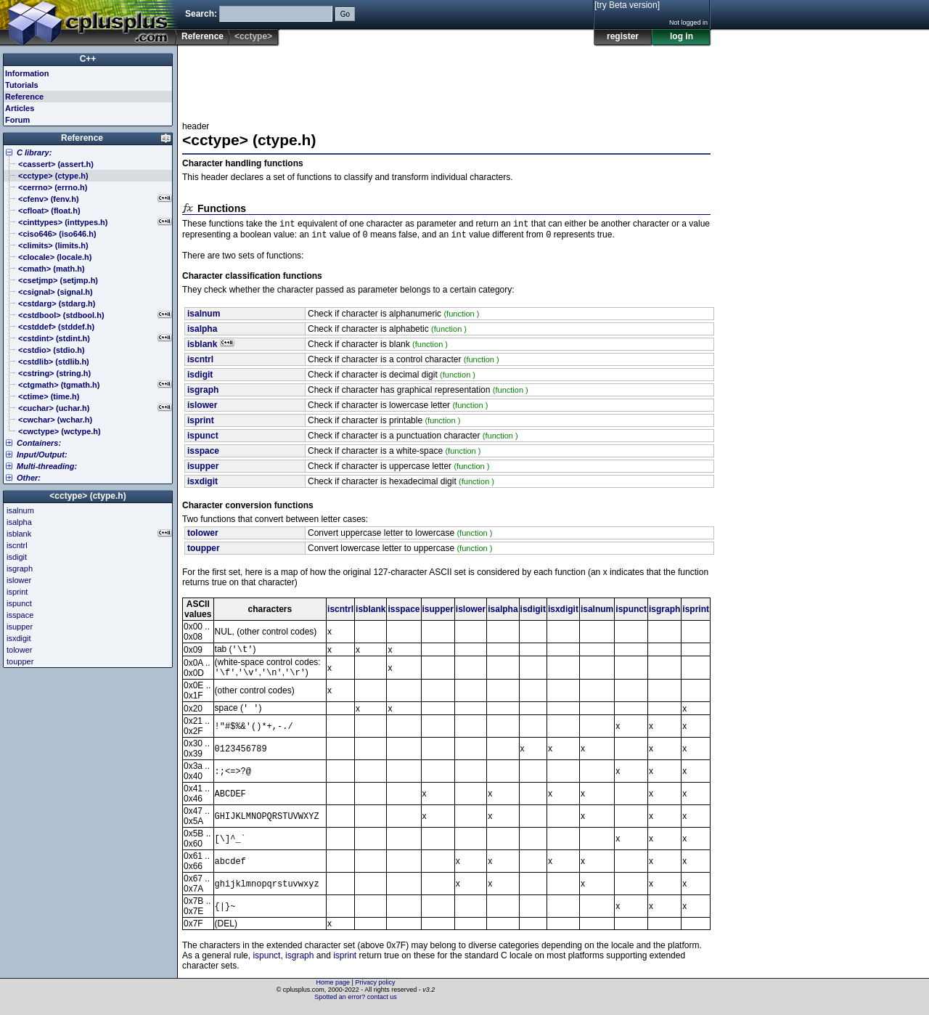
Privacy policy (375, 989)
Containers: (39, 443)
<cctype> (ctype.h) (87, 496)
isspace (404, 612)
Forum (17, 119)
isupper (438, 612)
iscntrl (340, 612)
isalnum (597, 612)
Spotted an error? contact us (355, 1004)
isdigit (533, 612)
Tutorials (21, 85)
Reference (202, 36)
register (623, 36)
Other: (29, 477)
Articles (19, 108)
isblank (370, 612)
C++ (88, 59)
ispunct (631, 612)
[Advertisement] (446, 79)
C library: (34, 152)
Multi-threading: (47, 466)
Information (27, 73)
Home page (333, 989)
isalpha (502, 612)
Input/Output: (42, 454)
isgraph (664, 612)
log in (681, 36)
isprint (695, 612)
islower (471, 612)
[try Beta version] (627, 5)
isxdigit (563, 612)
